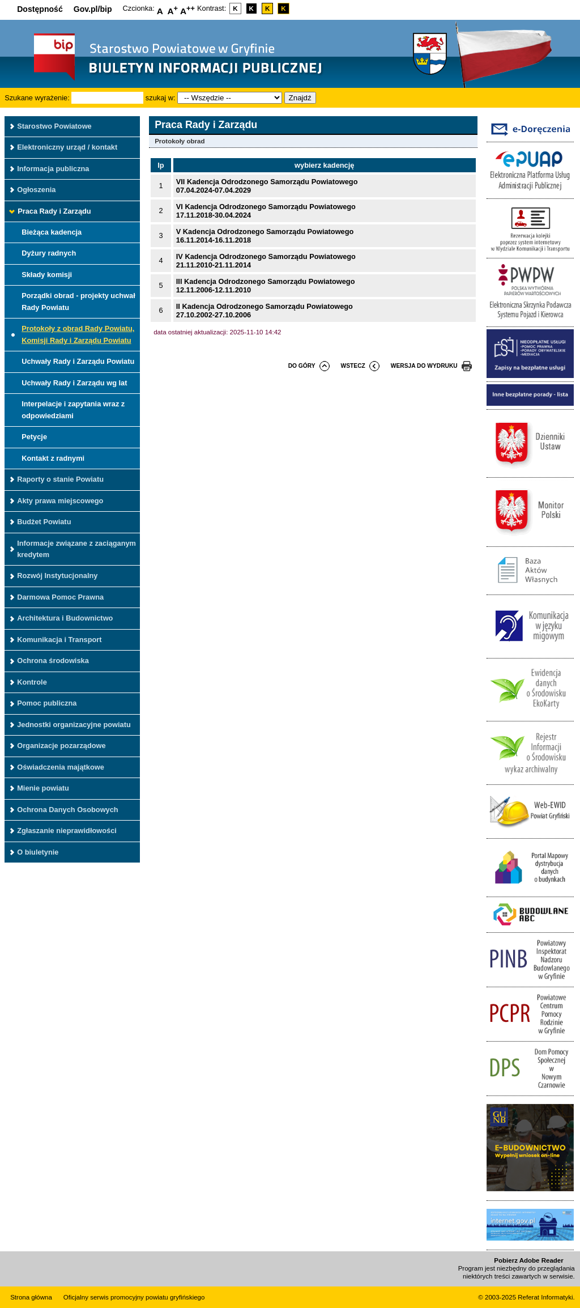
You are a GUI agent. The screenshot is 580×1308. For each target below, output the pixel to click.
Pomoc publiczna (46, 703)
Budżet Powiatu (44, 521)
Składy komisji (47, 274)
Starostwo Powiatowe (54, 126)
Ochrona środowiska (53, 660)
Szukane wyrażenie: (37, 98)
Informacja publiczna (53, 168)
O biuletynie (37, 852)
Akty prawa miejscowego (60, 500)
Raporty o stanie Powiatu (60, 479)
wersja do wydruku (424, 366)
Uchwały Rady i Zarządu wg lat (74, 383)
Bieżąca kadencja (52, 232)
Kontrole (32, 682)
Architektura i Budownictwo (65, 618)
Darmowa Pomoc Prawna (60, 597)
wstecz (353, 366)
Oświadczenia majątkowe (60, 767)
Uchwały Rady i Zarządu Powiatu (78, 361)
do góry (301, 366)
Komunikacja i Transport (59, 639)
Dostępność (40, 9)
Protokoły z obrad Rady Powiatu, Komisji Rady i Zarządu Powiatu (78, 334)
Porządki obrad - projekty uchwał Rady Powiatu (78, 301)
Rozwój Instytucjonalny (57, 575)
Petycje (34, 436)
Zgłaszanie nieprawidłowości (67, 830)
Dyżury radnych (49, 253)
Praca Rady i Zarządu (54, 211)
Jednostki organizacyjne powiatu (74, 724)
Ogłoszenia (36, 189)
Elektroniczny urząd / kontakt (67, 147)
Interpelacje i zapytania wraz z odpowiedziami (73, 409)
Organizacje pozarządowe (61, 745)
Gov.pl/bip (93, 9)
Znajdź (300, 98)
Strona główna (31, 1297)
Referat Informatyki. (546, 1297)
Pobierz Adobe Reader (528, 1260)
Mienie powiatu (43, 788)
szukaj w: (161, 98)
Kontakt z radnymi (53, 458)
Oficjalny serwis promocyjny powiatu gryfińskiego (134, 1297)
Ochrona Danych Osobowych (67, 809)
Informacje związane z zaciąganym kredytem (76, 549)
